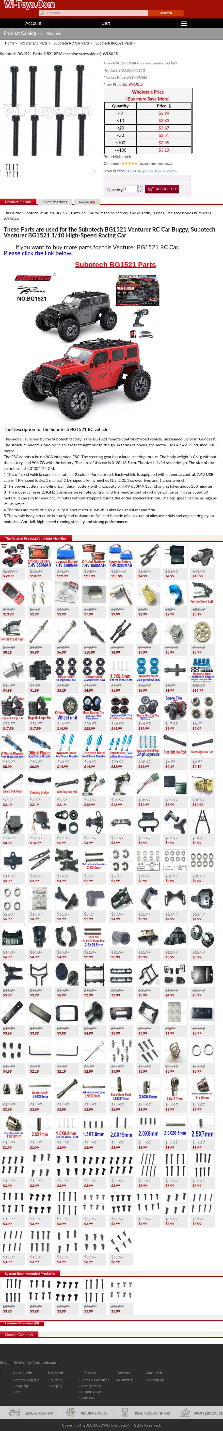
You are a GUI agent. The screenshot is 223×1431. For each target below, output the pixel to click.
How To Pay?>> (166, 171)
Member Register (26, 1380)
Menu (202, 23)
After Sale (88, 1398)
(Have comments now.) (155, 164)
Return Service (91, 1392)
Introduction (156, 1380)
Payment (56, 1380)
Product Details (18, 201)
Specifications (55, 201)
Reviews (87, 202)
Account (33, 23)
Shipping (56, 1386)
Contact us (125, 1380)
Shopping (21, 1386)
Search (166, 13)
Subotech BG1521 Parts (115, 265)
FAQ (17, 1392)
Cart (106, 23)
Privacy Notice (91, 1386)
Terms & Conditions (95, 1380)
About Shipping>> (140, 171)
